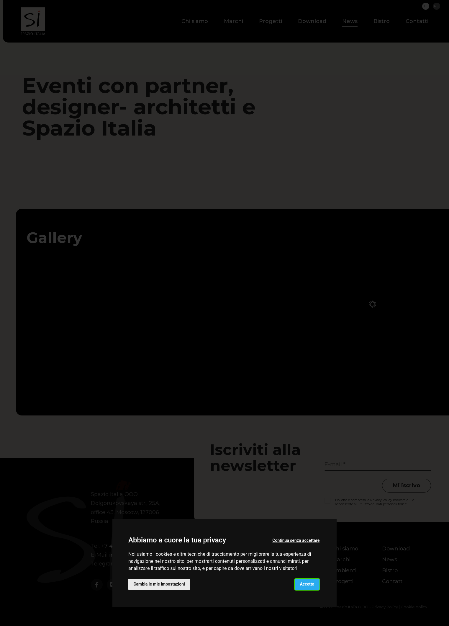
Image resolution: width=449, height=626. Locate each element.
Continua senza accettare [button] (295, 540)
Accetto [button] (307, 584)
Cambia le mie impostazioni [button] (159, 584)
